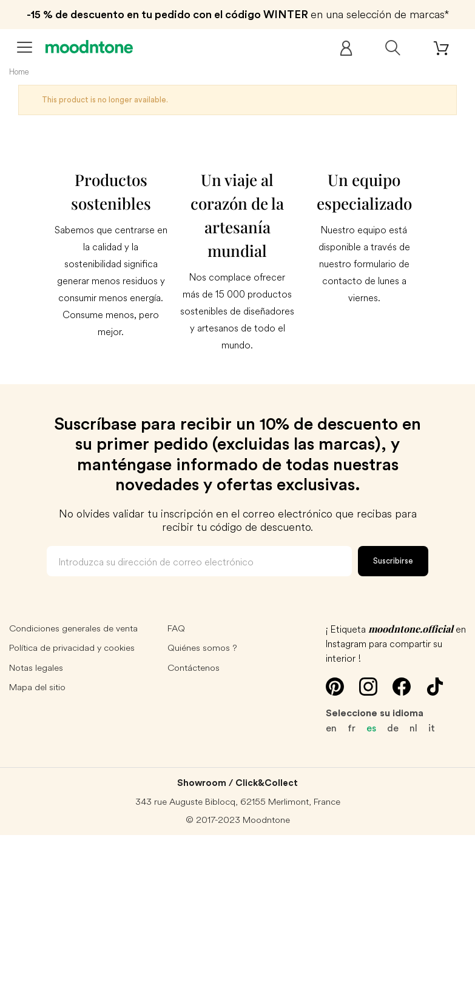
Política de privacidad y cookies (72, 647)
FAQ (176, 628)
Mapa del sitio (37, 687)
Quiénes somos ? (202, 647)
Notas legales (36, 667)
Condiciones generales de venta (73, 628)
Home (19, 71)
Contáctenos (193, 667)
